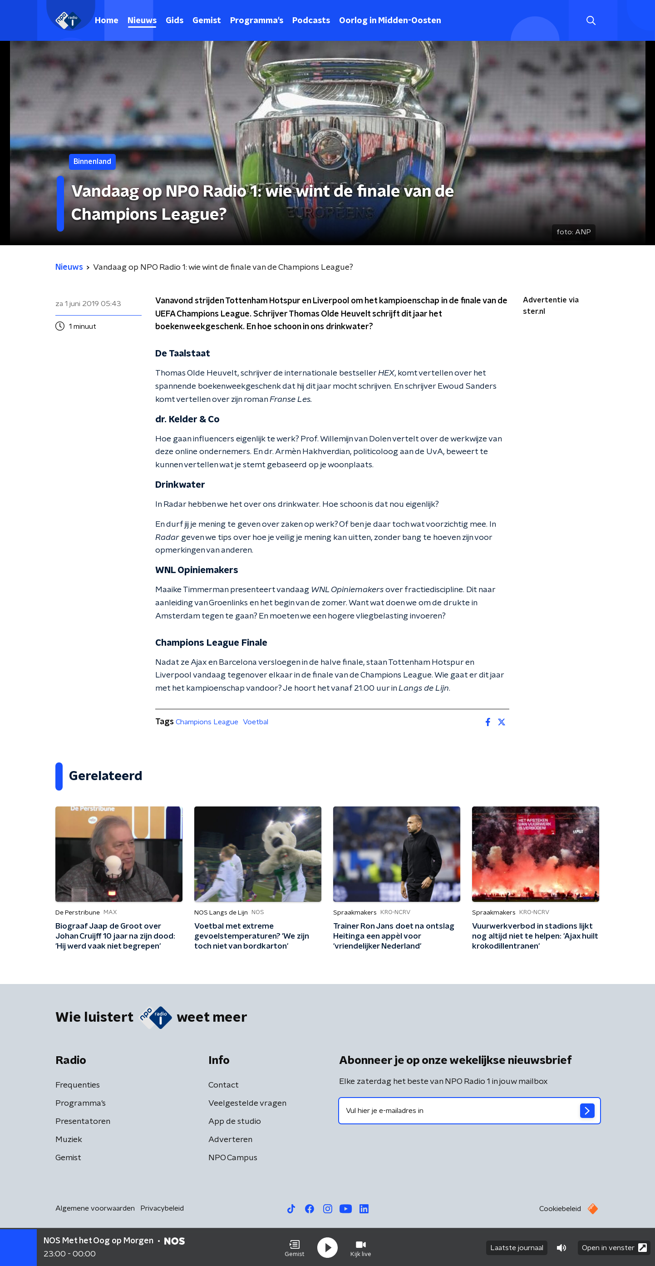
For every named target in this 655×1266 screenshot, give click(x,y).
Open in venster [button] (614, 1246)
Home (106, 21)
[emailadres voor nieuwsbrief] (469, 1110)
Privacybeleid (162, 1208)
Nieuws (142, 21)
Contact (223, 1085)
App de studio (234, 1122)
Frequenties (77, 1085)
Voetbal (255, 722)
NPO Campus (232, 1158)
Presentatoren (82, 1122)
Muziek (68, 1140)
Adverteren (230, 1140)
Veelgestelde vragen (247, 1103)
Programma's (256, 21)
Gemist (206, 21)
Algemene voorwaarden (95, 1208)
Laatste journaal (516, 1247)
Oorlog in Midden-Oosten (390, 21)
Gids (174, 21)
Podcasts (311, 21)
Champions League (207, 722)
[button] (294, 1246)
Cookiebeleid (560, 1208)
